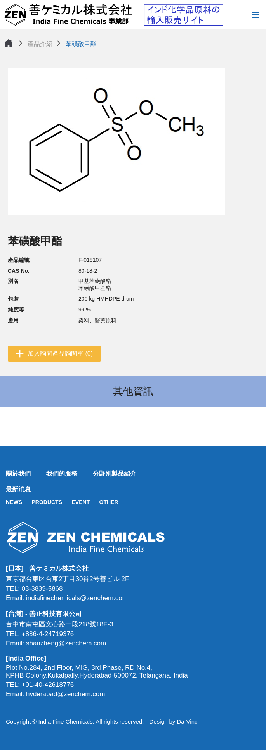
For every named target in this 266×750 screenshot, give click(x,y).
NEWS (14, 502)
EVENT (80, 502)
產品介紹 (40, 44)
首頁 (8, 43)
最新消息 (18, 489)
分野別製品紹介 (114, 473)
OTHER (108, 502)
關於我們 (18, 473)
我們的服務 (61, 473)
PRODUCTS (46, 502)
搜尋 (242, 15)
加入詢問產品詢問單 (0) (60, 353)
